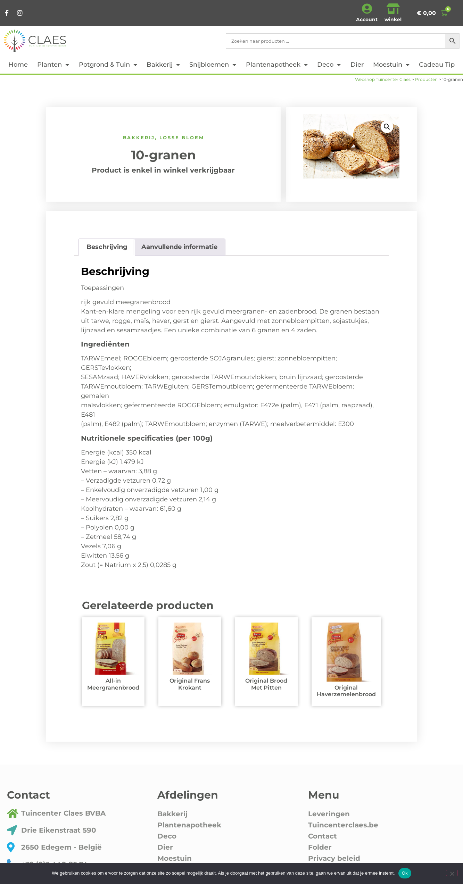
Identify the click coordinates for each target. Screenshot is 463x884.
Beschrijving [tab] (106, 247)
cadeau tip (437, 64)
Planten (53, 64)
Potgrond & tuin (108, 64)
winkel (393, 19)
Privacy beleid (334, 858)
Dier (357, 64)
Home (18, 64)
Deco (329, 64)
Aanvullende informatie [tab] (179, 247)
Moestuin (391, 64)
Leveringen (329, 814)
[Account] (367, 8)
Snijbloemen (212, 64)
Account (367, 19)
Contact (322, 836)
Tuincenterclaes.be (343, 825)
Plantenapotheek (277, 64)
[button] (387, 126)
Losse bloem (181, 137)
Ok (405, 873)
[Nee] (452, 873)
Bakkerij (163, 64)
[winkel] (393, 8)
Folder (320, 847)
